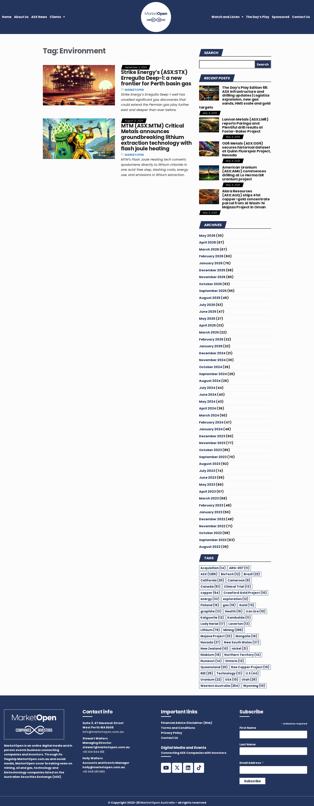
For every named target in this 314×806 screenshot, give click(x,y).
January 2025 (210, 346)
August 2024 (210, 381)
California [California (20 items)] (212, 580)
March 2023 (209, 498)
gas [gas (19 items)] (229, 605)
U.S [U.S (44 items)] (252, 673)
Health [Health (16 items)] (234, 611)
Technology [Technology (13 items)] (229, 673)
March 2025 (209, 332)
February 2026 (211, 256)
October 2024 (210, 367)
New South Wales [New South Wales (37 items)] (241, 642)
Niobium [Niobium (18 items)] (210, 655)
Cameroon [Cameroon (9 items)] (238, 580)
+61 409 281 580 (94, 772)
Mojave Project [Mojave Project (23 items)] (216, 636)
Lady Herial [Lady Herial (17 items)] (212, 624)
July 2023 (207, 470)
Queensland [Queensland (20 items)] (214, 667)
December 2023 (212, 436)
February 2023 (211, 505)
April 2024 (207, 408)
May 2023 (207, 484)
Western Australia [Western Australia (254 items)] (220, 686)
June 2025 (207, 311)
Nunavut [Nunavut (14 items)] (211, 661)
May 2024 (207, 401)
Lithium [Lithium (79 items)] (210, 630)
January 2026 (211, 263)
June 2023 (207, 477)
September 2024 (213, 374)
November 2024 (212, 360)
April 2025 (207, 325)
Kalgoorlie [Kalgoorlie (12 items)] (212, 617)
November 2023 (212, 443)
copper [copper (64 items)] (210, 593)
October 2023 (210, 450)
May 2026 (207, 235)
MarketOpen (134, 90)
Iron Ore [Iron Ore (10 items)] (256, 611)
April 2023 (207, 491)
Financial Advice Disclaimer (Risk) (186, 723)
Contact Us (301, 17)
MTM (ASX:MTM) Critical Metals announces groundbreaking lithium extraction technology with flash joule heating (156, 137)
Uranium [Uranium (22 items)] (211, 679)
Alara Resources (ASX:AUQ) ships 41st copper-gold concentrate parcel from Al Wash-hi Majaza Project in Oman (246, 199)
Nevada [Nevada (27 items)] (210, 642)
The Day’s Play (257, 17)
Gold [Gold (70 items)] (246, 605)
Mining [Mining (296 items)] (233, 630)
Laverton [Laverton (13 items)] (239, 624)
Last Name (248, 744)
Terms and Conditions (178, 728)
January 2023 (210, 512)
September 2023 (213, 457)
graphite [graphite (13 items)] (210, 611)
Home (6, 17)
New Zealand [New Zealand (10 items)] (214, 648)
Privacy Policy (171, 733)
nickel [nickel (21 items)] (240, 648)
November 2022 (212, 526)
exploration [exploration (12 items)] (235, 599)
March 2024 (209, 415)
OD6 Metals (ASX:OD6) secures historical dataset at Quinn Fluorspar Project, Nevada (246, 149)
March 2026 (209, 249)
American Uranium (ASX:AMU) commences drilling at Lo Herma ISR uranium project (244, 173)
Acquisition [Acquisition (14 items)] (213, 568)
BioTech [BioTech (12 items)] (230, 574)
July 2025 (207, 305)
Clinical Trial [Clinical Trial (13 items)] (237, 586)
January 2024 (211, 429)
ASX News (39, 17)
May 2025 (207, 318)
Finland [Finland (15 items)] (209, 605)
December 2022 (212, 519)
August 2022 (209, 546)
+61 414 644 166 (93, 752)
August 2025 (209, 298)
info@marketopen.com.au (103, 732)
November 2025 (212, 277)
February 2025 (211, 339)
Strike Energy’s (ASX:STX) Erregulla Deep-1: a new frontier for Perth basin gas (156, 78)
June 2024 (207, 394)
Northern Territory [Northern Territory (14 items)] (242, 655)
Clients (57, 16)
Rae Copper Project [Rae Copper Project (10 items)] (250, 667)
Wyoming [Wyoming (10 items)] (254, 686)
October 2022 (210, 533)
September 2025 (213, 291)
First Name (248, 728)
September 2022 (213, 540)
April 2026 (207, 242)
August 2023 (209, 463)
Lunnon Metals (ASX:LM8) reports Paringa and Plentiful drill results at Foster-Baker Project (245, 125)
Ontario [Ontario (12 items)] (234, 661)
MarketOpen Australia (157, 803)
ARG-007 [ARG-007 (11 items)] (239, 568)
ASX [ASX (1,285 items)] (208, 574)
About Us (21, 17)
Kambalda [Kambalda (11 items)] (239, 617)
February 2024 (211, 422)
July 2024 (207, 388)
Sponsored (280, 17)
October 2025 (210, 284)
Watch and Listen (227, 16)
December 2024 (212, 353)
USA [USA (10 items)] (231, 679)
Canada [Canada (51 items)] (210, 586)
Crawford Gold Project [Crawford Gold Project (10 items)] (245, 593)
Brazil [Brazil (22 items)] (252, 574)
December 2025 (212, 270)
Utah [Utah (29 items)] (249, 679)
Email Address (252, 762)
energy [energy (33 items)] (209, 599)
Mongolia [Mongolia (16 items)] (246, 636)
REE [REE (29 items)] (206, 673)
